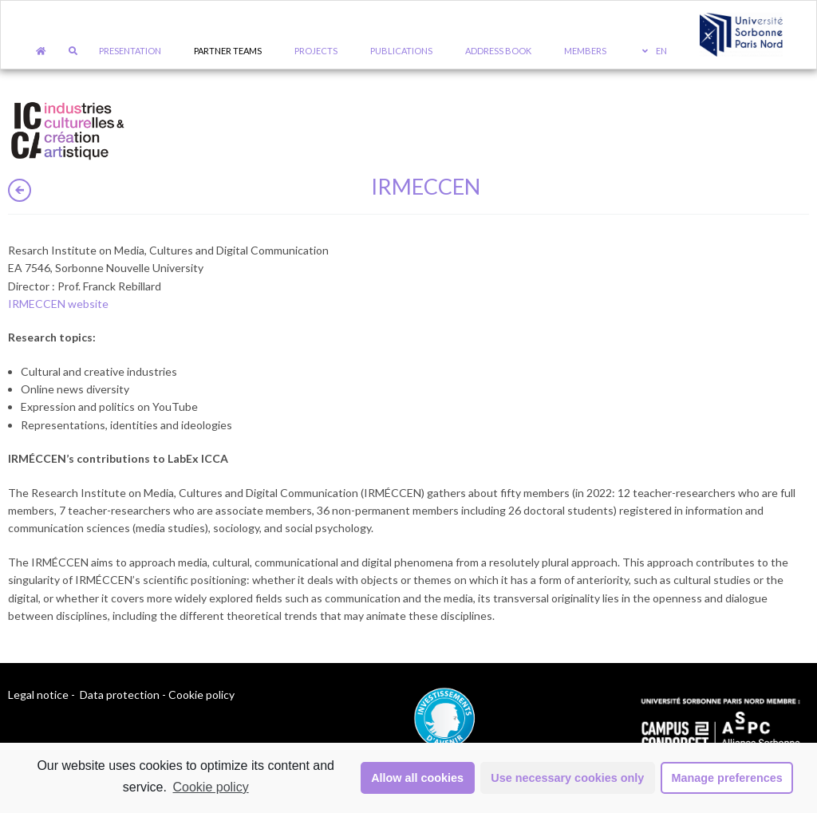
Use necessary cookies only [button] (567, 778)
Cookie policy (211, 787)
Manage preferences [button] (727, 778)
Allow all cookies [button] (417, 778)
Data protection (120, 694)
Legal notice (38, 694)
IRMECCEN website (58, 303)
